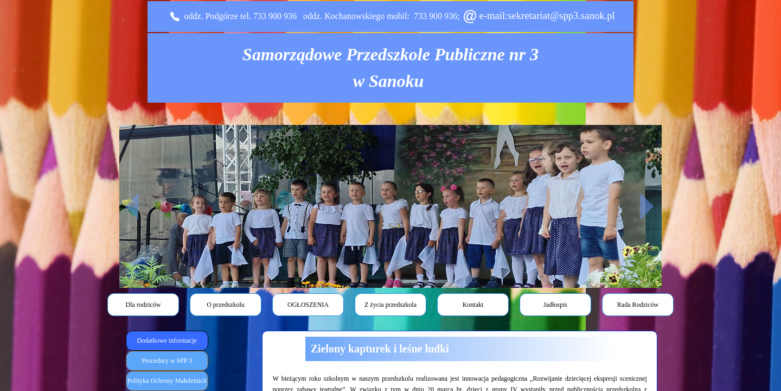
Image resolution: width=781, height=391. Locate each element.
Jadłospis (555, 304)
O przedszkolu (226, 304)
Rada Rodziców (637, 304)
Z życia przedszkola (390, 304)
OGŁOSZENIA (308, 304)
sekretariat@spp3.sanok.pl (561, 15)
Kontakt (473, 304)
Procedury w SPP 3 (167, 360)
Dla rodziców (143, 304)
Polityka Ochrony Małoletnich (167, 380)
